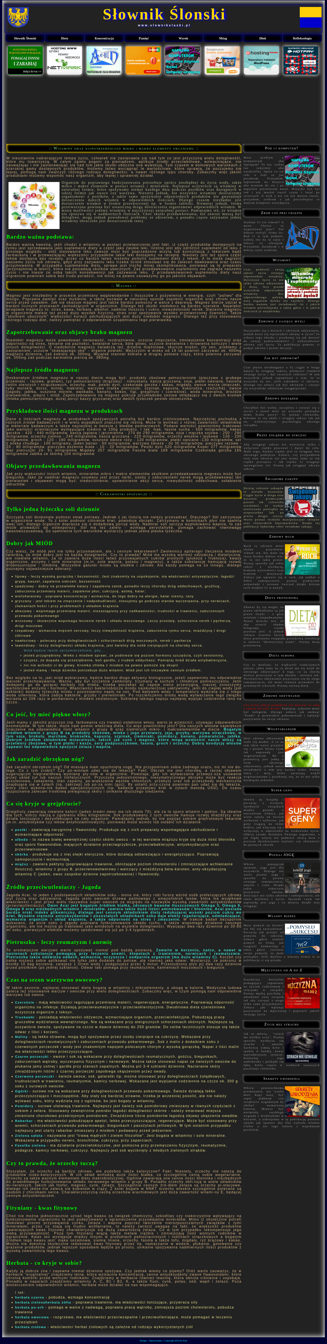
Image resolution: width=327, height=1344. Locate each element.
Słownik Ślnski (164, 14)
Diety (64, 38)
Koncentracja (104, 38)
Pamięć (144, 38)
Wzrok (183, 38)
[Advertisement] (163, 109)
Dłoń (262, 38)
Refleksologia (302, 38)
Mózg (223, 38)
